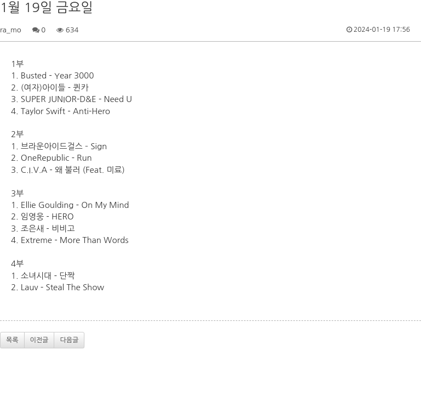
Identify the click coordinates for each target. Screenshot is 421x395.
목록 (12, 340)
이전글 (39, 340)
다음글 (69, 340)
